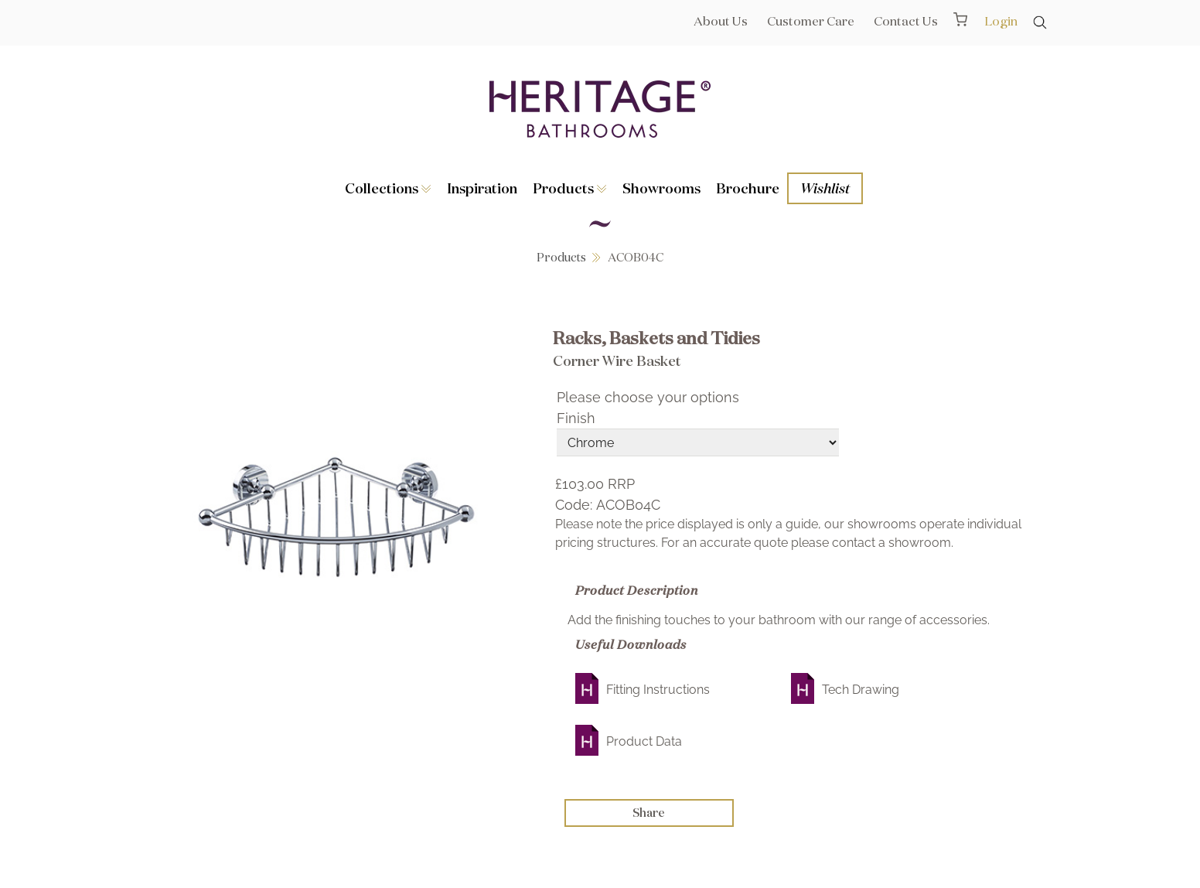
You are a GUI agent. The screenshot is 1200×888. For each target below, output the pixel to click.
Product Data (644, 741)
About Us (721, 21)
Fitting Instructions (658, 689)
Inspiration (482, 188)
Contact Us (906, 21)
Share (648, 812)
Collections (388, 188)
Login (1001, 21)
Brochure (747, 188)
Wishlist (825, 188)
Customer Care (810, 21)
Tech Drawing (860, 689)
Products (570, 188)
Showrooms (661, 188)
